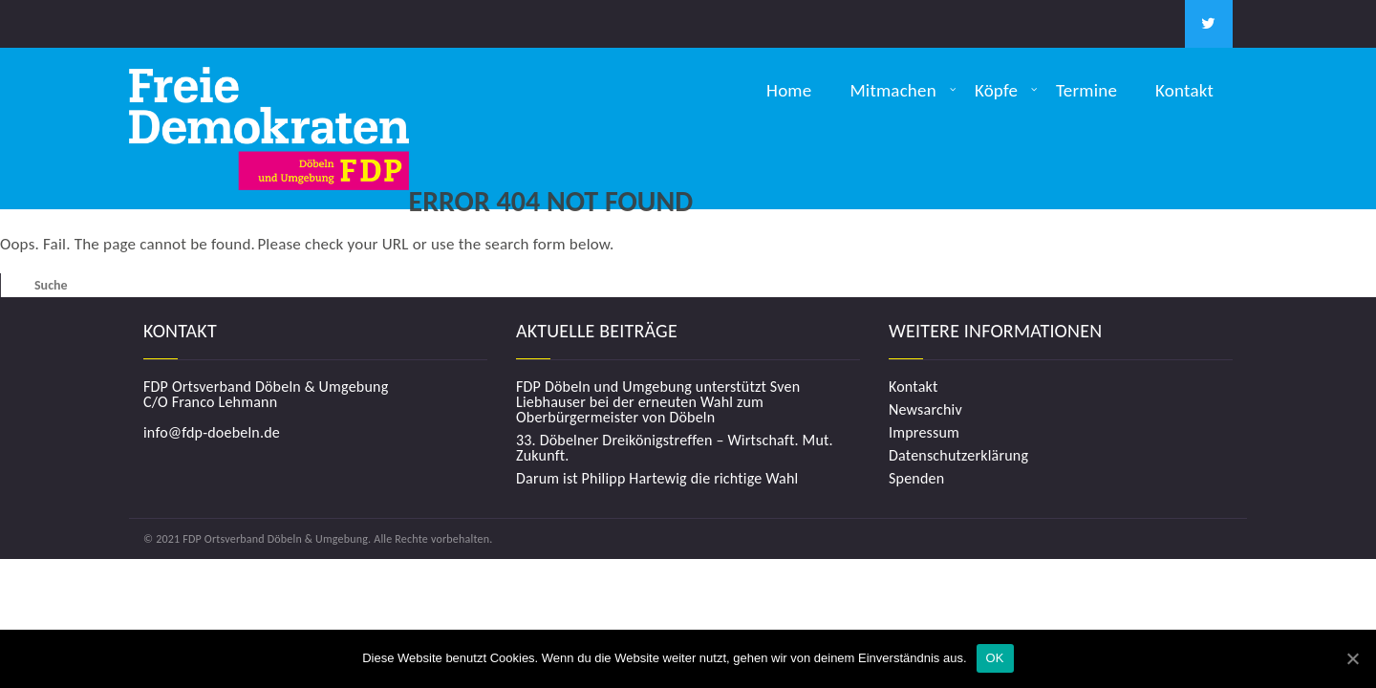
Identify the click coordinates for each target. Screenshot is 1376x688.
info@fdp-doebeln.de (211, 432)
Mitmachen (892, 90)
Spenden (916, 478)
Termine (1086, 90)
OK (995, 658)
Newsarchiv (925, 410)
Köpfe (996, 90)
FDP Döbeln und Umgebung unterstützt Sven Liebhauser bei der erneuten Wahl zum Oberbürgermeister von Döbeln (658, 402)
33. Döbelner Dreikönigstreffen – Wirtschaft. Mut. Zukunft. (674, 448)
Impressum (924, 433)
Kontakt (1184, 90)
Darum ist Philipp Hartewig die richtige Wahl (657, 478)
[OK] (1352, 658)
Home (788, 90)
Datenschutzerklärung (958, 455)
